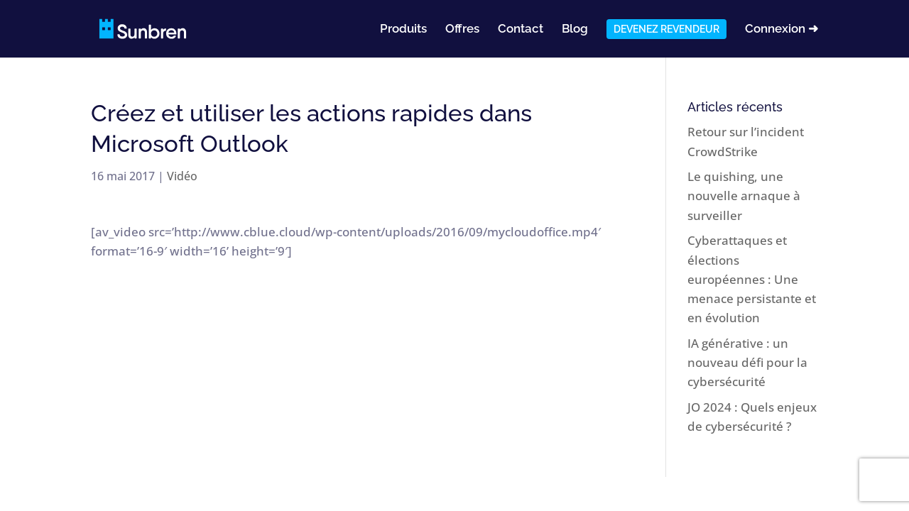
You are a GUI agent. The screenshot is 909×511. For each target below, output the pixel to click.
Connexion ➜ (781, 29)
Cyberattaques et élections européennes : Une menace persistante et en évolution (751, 279)
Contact (520, 29)
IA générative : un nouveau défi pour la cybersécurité (747, 362)
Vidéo (182, 176)
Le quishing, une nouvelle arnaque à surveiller (743, 195)
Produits (403, 29)
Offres (462, 29)
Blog (575, 29)
